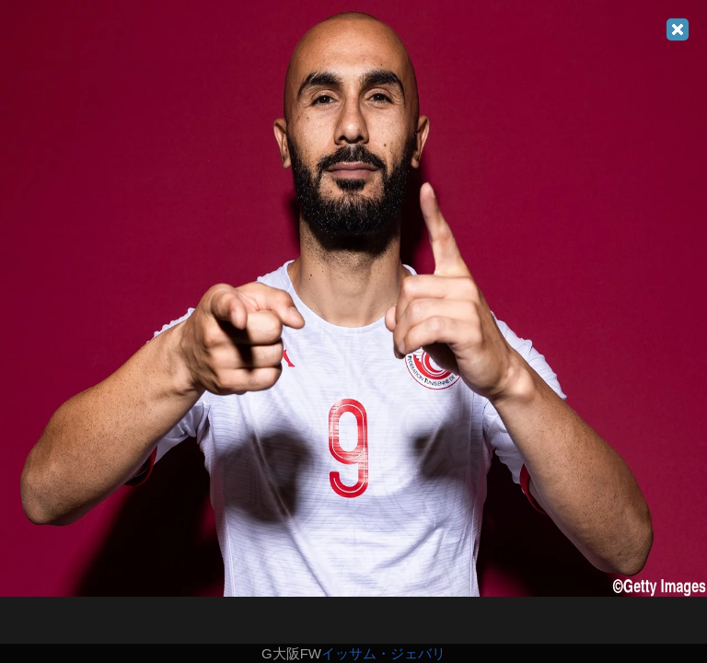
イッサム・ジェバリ (383, 653)
